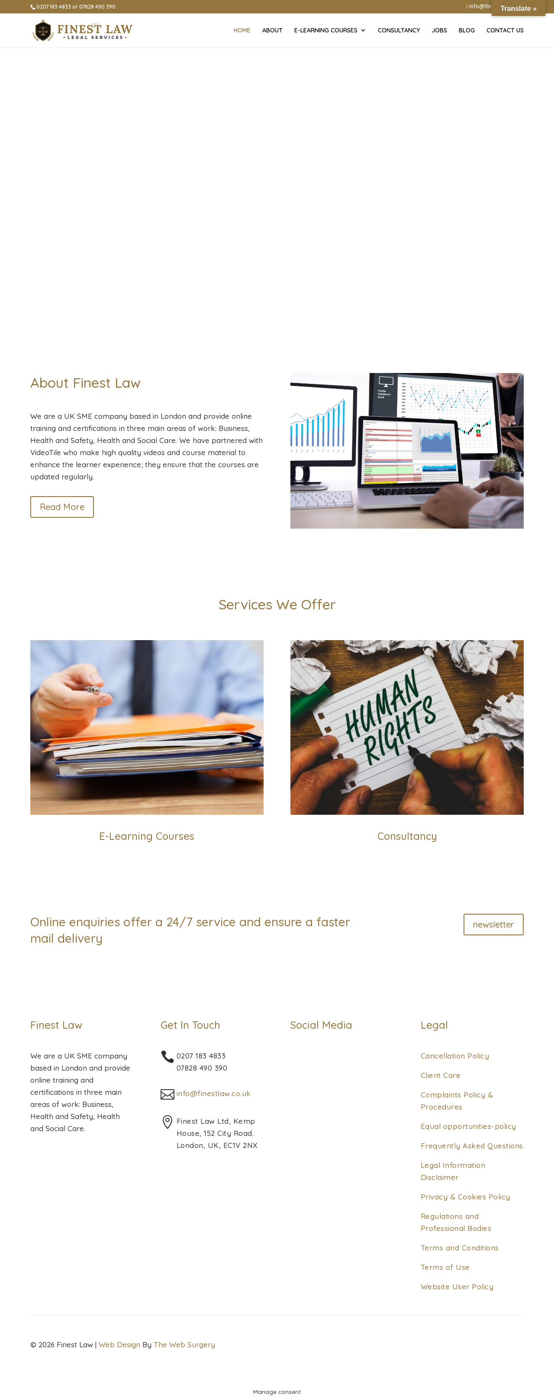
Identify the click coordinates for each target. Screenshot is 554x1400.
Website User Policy (457, 1286)
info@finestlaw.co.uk (214, 1093)
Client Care (441, 1075)
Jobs (439, 30)
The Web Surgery (184, 1344)
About (272, 30)
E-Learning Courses (326, 30)
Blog (467, 30)
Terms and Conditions (460, 1247)
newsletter (493, 924)
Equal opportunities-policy (468, 1126)
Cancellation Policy (455, 1055)
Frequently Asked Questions (472, 1145)
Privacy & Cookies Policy (465, 1196)
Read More (62, 506)
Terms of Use (445, 1267)
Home (242, 30)
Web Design (119, 1344)
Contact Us (505, 30)
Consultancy (399, 30)
